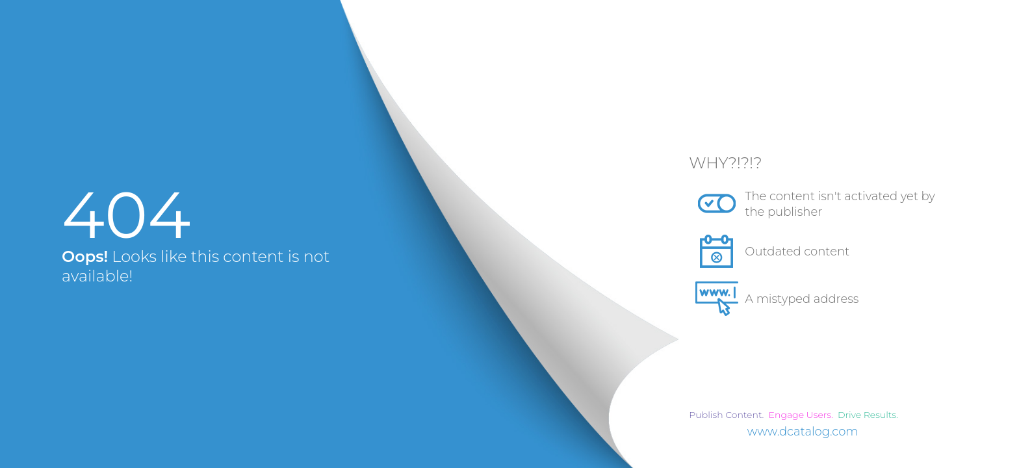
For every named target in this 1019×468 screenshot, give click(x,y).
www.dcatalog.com (802, 431)
